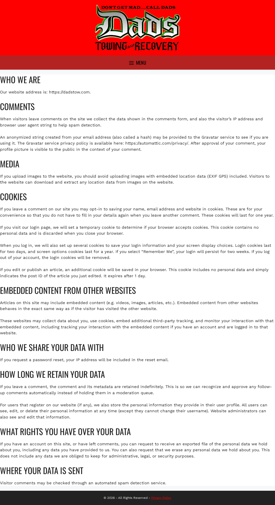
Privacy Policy (161, 498)
